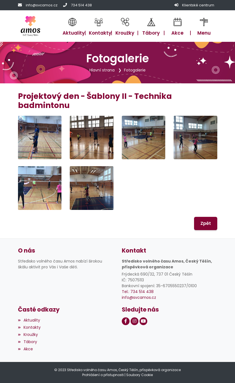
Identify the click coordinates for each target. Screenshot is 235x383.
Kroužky (28, 334)
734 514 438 (81, 5)
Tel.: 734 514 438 (138, 291)
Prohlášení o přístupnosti (103, 374)
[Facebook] (126, 321)
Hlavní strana (102, 70)
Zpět (205, 223)
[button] (204, 26)
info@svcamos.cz (42, 5)
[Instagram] (134, 321)
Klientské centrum (198, 5)
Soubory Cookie (139, 374)
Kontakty (29, 327)
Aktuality (29, 320)
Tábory (27, 342)
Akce (25, 349)
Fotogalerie (135, 70)
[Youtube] (143, 321)
